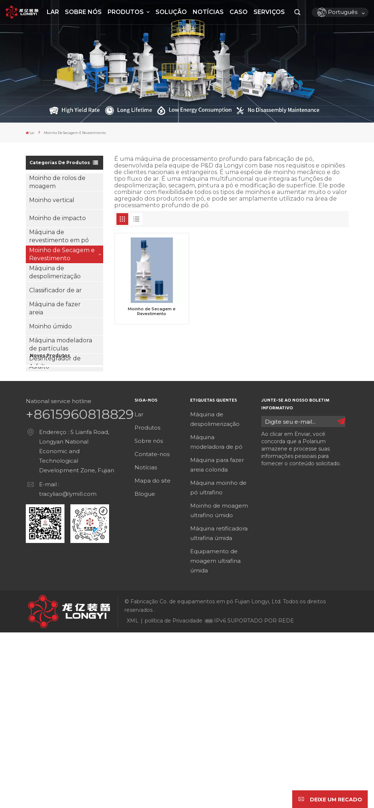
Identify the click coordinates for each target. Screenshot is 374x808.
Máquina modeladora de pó (216, 617)
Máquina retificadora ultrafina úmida (219, 709)
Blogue (144, 669)
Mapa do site (152, 656)
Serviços (269, 11)
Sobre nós (83, 11)
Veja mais (70, 424)
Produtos (126, 11)
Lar (53, 11)
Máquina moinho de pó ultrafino (218, 663)
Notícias (208, 11)
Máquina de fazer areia (55, 306)
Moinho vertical (51, 198)
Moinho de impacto (57, 216)
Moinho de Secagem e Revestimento (62, 252)
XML (133, 796)
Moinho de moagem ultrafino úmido (219, 686)
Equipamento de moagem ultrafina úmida (215, 736)
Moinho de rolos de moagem (57, 180)
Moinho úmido (50, 324)
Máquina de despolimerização (55, 270)
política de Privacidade (173, 796)
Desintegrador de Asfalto (55, 360)
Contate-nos (151, 629)
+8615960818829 (80, 590)
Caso (239, 11)
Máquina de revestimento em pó (59, 234)
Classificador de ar (55, 288)
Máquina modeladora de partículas (60, 342)
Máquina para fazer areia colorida (217, 640)
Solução (171, 11)
